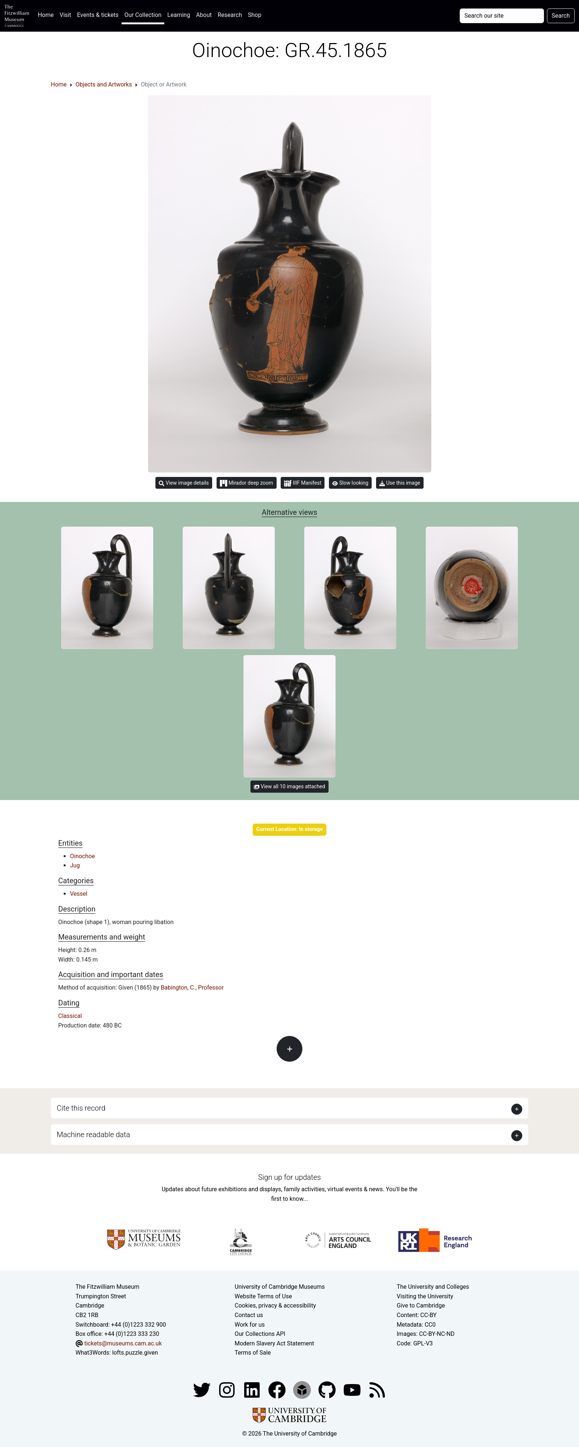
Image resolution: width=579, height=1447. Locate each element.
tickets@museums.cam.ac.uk (123, 1343)
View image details (184, 483)
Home (47, 14)
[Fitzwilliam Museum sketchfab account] (302, 1389)
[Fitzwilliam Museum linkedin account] (277, 1389)
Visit (65, 14)
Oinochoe (82, 856)
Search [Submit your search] (561, 15)
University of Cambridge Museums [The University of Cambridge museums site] (280, 1286)
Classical (70, 1015)
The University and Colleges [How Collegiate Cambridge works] (433, 1286)
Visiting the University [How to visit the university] (425, 1296)
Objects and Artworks (104, 84)
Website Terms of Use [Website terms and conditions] (263, 1296)
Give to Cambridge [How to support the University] (421, 1305)
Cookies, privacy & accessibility (275, 1305)
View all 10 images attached (289, 786)
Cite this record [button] (81, 1108)
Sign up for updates (289, 1177)
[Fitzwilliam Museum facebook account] (252, 1389)
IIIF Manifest (302, 483)
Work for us (250, 1324)
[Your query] (502, 15)
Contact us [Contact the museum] (249, 1315)
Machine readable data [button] (93, 1134)
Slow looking (350, 483)
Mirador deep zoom (246, 483)
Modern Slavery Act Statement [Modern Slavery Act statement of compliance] (274, 1343)
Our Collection (142, 14)
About (204, 14)
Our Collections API (260, 1333)
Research (230, 14)
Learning (178, 14)
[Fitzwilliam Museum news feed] (377, 1389)
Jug (75, 865)
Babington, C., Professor (192, 987)
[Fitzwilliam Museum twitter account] (202, 1389)
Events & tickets (98, 14)
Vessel (78, 893)
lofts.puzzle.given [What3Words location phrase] (135, 1352)
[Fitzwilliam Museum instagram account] (227, 1389)
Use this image (399, 483)
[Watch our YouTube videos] (352, 1389)
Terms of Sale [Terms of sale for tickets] (253, 1352)
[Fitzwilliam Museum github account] (327, 1389)
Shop (254, 14)
